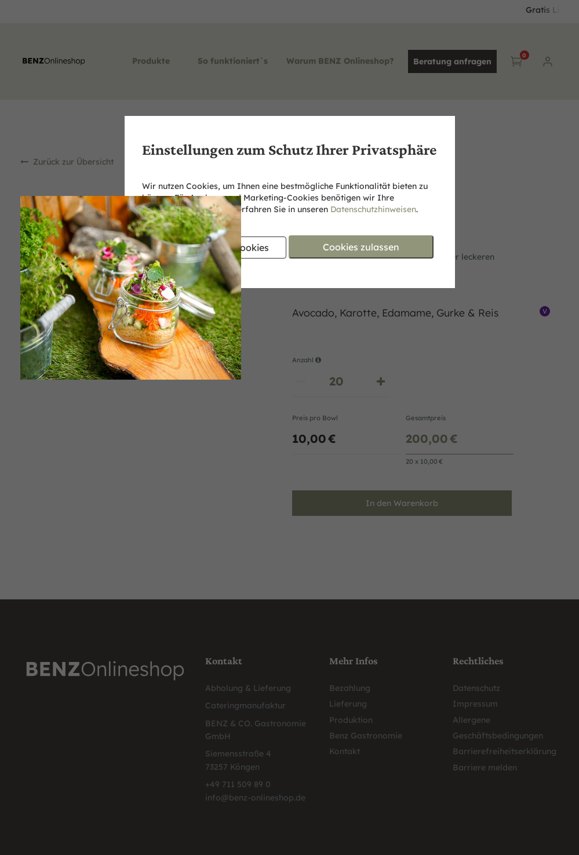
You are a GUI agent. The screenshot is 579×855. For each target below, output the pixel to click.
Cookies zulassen (361, 247)
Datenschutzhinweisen (373, 209)
